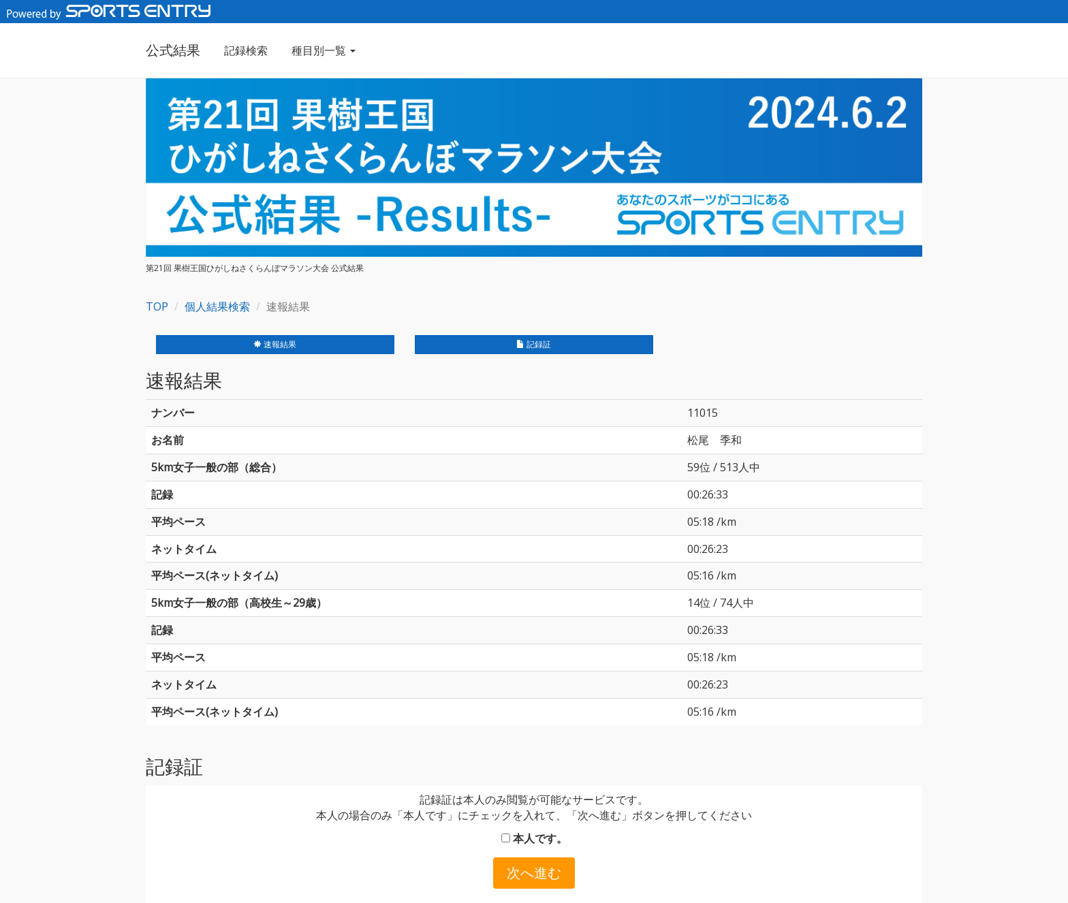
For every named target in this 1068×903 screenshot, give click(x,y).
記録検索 (246, 50)
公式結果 (173, 50)
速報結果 (274, 344)
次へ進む (534, 873)
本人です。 (534, 838)
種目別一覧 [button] (324, 50)
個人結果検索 (217, 306)
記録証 (533, 344)
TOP (157, 306)
